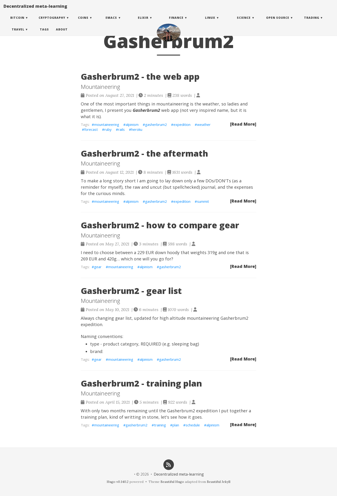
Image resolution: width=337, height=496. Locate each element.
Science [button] (244, 22)
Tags (44, 34)
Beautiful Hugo (172, 482)
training (160, 425)
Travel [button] (18, 34)
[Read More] (243, 124)
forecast (91, 129)
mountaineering (106, 124)
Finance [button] (176, 22)
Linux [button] (210, 22)
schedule (193, 425)
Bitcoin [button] (17, 22)
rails (121, 129)
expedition (181, 124)
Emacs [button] (111, 22)
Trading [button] (311, 22)
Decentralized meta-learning (35, 10)
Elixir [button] (143, 22)
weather (204, 124)
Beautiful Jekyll (218, 482)
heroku (136, 129)
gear (98, 266)
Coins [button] (83, 22)
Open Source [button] (277, 22)
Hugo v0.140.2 (117, 482)
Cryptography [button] (52, 22)
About (62, 34)
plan (175, 425)
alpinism (132, 124)
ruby (108, 129)
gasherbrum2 (156, 124)
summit (203, 201)
